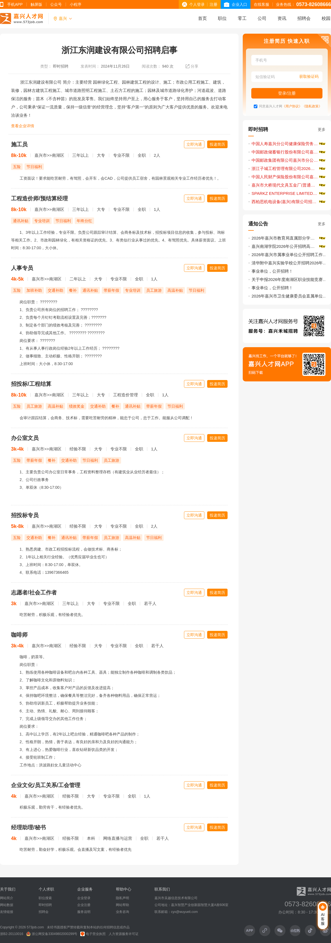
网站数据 (6, 905)
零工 (242, 18)
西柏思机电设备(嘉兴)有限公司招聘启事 (288, 202)
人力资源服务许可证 (123, 934)
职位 (222, 18)
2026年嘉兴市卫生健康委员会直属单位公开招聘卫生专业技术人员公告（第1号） (290, 296)
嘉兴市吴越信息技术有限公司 (175, 898)
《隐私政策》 (312, 106)
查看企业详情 (22, 126)
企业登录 (83, 898)
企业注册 (83, 905)
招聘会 (304, 18)
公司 (262, 18)
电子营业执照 (93, 934)
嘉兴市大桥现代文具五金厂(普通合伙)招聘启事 (289, 185)
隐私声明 (122, 898)
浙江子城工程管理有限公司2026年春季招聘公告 (289, 168)
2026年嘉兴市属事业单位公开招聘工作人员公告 (290, 255)
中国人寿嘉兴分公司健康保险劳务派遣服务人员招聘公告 (289, 144)
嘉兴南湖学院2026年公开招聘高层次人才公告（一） (289, 246)
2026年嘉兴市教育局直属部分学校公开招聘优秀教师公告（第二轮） (289, 238)
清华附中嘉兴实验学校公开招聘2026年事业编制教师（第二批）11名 (290, 263)
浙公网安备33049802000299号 (51, 934)
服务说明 (83, 912)
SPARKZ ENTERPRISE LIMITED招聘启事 (289, 193)
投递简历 (217, 144)
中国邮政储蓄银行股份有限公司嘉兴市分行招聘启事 (289, 152)
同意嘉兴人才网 (270, 106)
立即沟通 (194, 144)
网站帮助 (122, 905)
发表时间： (90, 66)
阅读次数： (151, 66)
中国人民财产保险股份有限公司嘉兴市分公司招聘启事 (289, 177)
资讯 (281, 18)
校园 (326, 18)
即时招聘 (60, 66)
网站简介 (6, 898)
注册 (213, 4)
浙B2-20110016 (11, 934)
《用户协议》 (292, 106)
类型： (46, 66)
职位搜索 (45, 898)
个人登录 (197, 4)
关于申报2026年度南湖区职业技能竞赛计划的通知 (290, 279)
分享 (194, 66)
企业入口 (239, 4)
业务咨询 (122, 912)
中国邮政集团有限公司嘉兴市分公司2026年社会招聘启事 (289, 160)
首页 (202, 18)
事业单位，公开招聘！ (272, 271)
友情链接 (6, 912)
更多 (321, 129)
